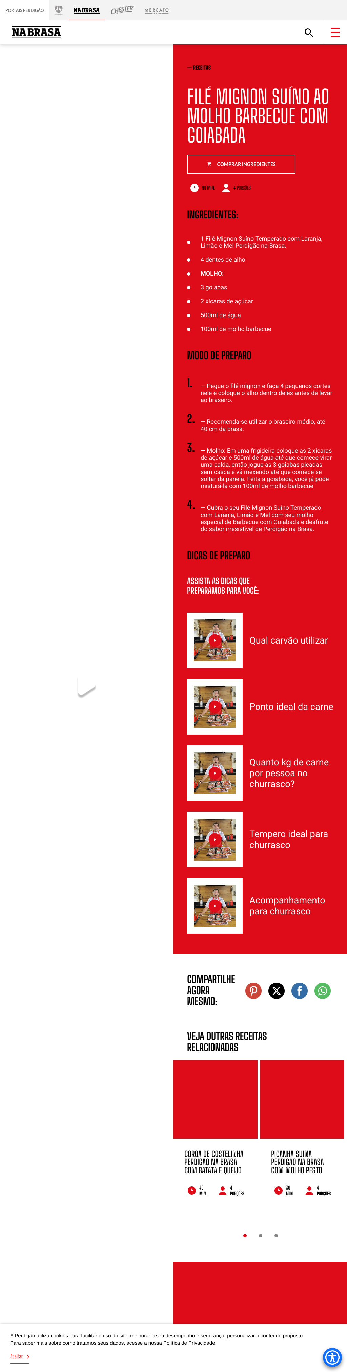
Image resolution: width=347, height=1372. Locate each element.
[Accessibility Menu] (332, 1357)
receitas (202, 68)
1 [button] (245, 1235)
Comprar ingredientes (241, 164)
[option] (216, 1137)
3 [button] (276, 1235)
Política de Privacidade (189, 1343)
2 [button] (260, 1235)
